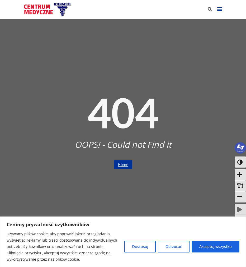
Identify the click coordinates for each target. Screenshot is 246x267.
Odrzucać (173, 246)
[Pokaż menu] (219, 9)
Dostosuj (140, 246)
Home (123, 164)
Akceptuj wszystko (215, 246)
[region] (123, 242)
